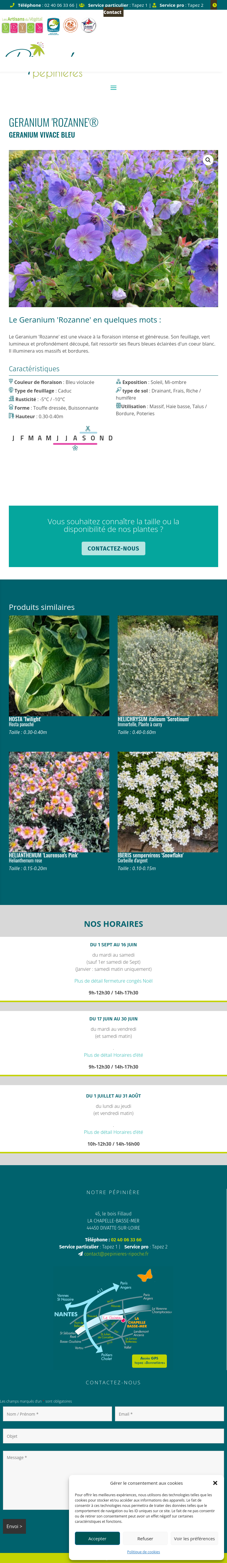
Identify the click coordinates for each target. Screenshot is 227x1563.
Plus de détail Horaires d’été (113, 1055)
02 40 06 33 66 (126, 1240)
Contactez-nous (113, 548)
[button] (215, 1483)
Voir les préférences (194, 1538)
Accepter (97, 1538)
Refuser (145, 1538)
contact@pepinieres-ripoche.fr (116, 1254)
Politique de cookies (143, 1551)
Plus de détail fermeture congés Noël (113, 981)
